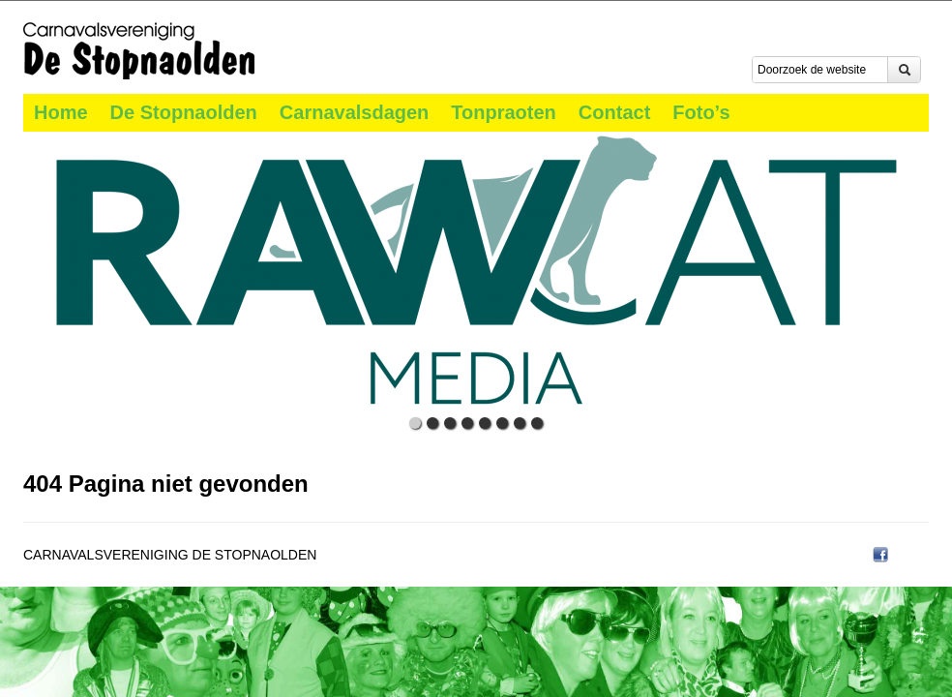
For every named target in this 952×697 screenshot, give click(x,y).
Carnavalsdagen (355, 112)
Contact (614, 112)
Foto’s (700, 112)
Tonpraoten (503, 112)
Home (61, 112)
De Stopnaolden (183, 112)
